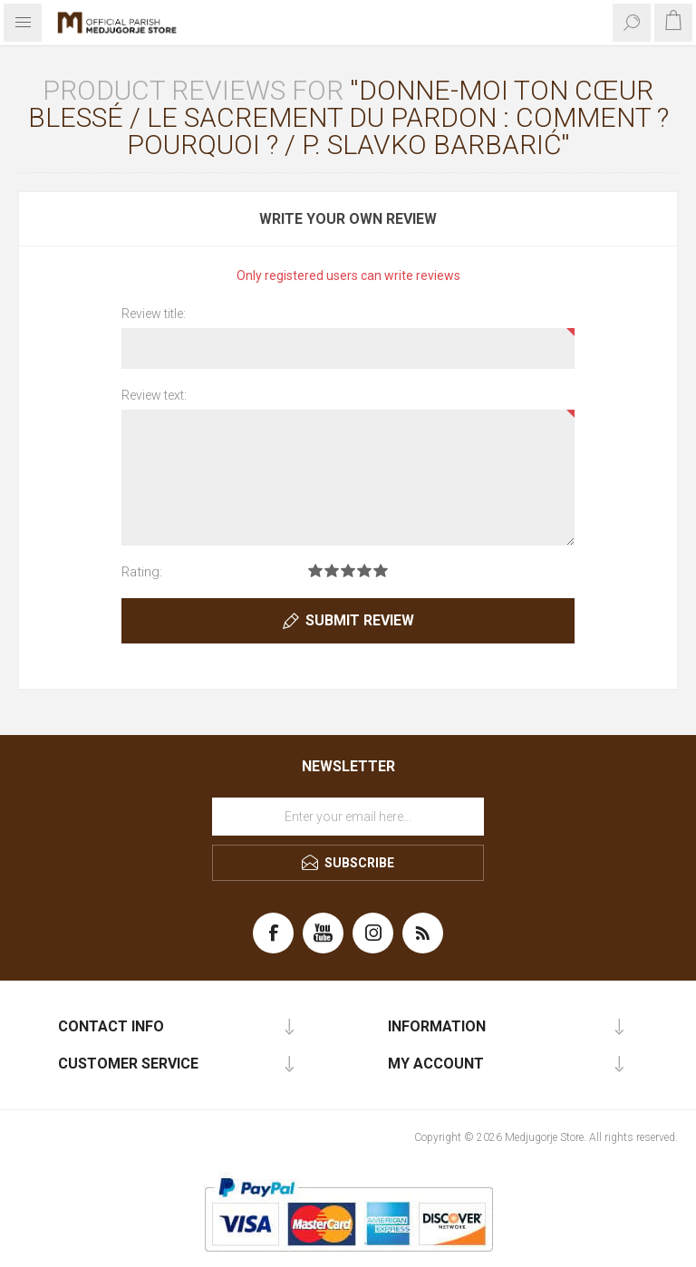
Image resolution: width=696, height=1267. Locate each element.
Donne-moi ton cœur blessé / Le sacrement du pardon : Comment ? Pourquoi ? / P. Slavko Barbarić (348, 117)
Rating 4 (364, 570)
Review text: (154, 395)
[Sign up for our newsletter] (348, 817)
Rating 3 (348, 570)
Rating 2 (332, 570)
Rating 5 (380, 570)
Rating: (141, 572)
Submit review (359, 620)
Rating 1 (315, 570)
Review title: (153, 313)
